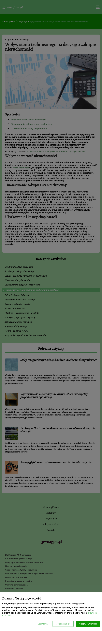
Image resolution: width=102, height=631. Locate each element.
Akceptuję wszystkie (88, 624)
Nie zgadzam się (63, 624)
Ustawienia (42, 624)
